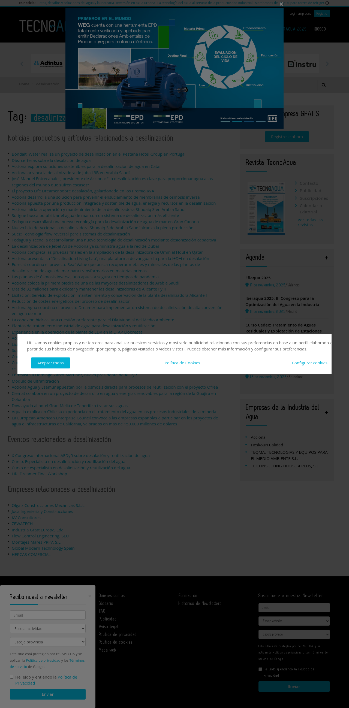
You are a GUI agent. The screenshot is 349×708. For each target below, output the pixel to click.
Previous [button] (22, 63)
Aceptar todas (50, 362)
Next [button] (327, 63)
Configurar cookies (309, 362)
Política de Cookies (182, 362)
